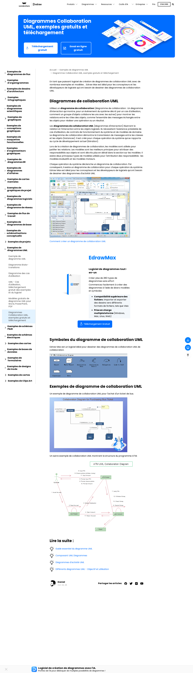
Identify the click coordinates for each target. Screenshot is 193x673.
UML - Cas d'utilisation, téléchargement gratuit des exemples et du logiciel (19, 287)
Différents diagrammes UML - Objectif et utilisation (82, 569)
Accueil (53, 69)
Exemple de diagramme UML (17, 257)
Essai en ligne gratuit (75, 48)
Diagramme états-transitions (18, 266)
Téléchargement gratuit (39, 48)
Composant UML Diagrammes (71, 555)
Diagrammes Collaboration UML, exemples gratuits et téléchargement (19, 316)
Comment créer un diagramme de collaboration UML (78, 241)
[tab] (18, 73)
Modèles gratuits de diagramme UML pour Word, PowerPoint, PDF (19, 302)
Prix (153, 4)
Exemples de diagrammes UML (74, 69)
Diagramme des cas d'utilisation (19, 274)
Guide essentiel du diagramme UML (73, 548)
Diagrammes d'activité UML (69, 562)
